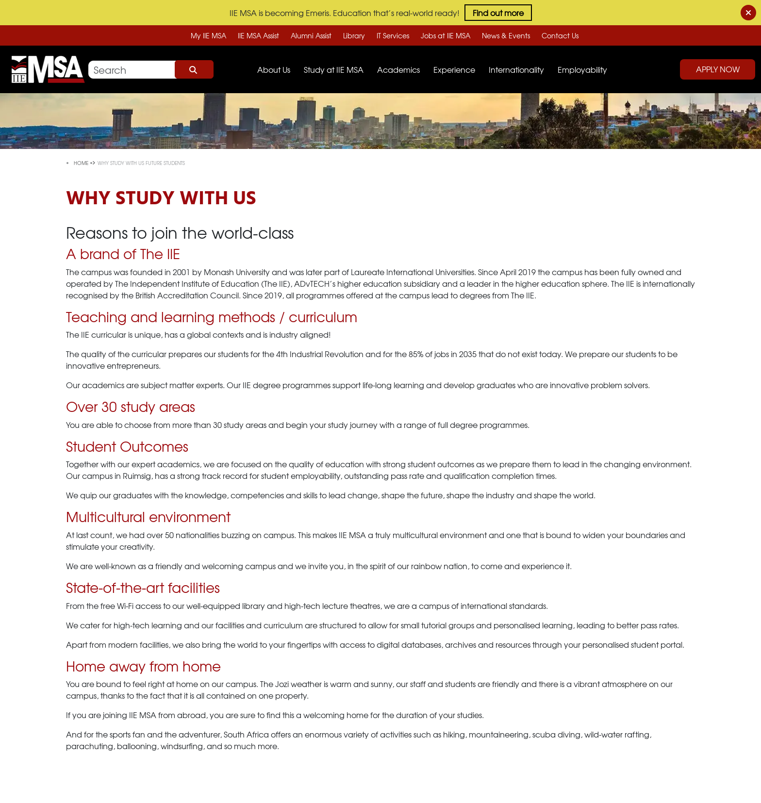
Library (354, 35)
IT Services (393, 35)
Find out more (498, 12)
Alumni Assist (311, 35)
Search (194, 69)
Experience (454, 69)
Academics (398, 69)
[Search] (151, 70)
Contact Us (560, 35)
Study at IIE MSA (334, 69)
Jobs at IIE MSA (445, 35)
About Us (273, 69)
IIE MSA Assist (258, 35)
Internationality (516, 69)
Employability (582, 69)
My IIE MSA (208, 35)
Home (82, 162)
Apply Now (718, 69)
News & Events (506, 35)
